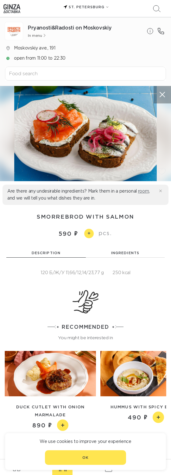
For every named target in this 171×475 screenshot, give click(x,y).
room (143, 191)
